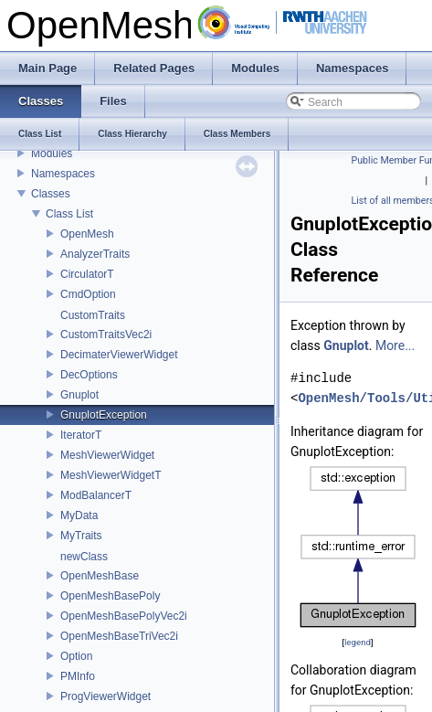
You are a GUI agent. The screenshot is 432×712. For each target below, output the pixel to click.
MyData (79, 515)
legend (357, 642)
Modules (51, 153)
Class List (69, 213)
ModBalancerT (96, 495)
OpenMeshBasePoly (110, 596)
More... (395, 345)
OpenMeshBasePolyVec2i (123, 616)
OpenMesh (87, 234)
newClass (84, 556)
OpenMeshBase (99, 575)
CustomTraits (92, 315)
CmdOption (88, 294)
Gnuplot (79, 394)
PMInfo (77, 676)
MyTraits (81, 535)
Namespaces (63, 173)
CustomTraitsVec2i (106, 334)
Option (76, 656)
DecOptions (89, 374)
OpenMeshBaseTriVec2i (119, 636)
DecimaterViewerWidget (119, 354)
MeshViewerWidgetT (110, 475)
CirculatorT (87, 274)
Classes (50, 193)
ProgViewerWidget (105, 696)
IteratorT (80, 435)
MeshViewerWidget (107, 455)
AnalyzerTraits (95, 254)
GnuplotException (103, 415)
